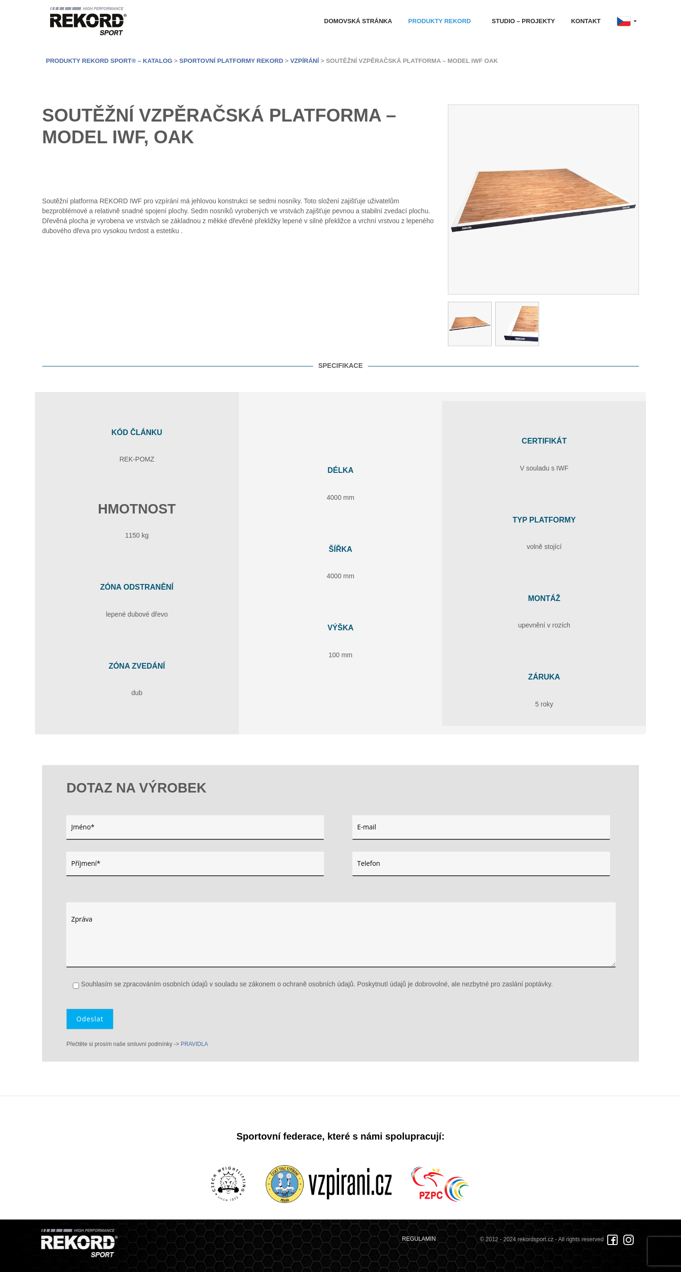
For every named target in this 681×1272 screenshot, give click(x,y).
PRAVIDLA (194, 1044)
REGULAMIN (419, 1239)
